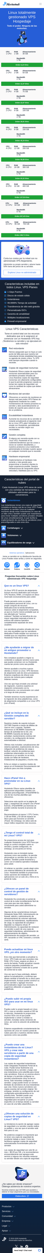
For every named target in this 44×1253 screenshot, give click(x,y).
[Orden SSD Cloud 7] (22, 178)
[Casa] (11, 4)
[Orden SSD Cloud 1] (22, 65)
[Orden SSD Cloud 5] (22, 140)
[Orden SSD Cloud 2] (22, 84)
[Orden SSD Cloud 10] (22, 235)
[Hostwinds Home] (4, 1239)
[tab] (17, 552)
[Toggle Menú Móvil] (40, 4)
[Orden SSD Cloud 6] (22, 159)
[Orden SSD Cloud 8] (22, 197)
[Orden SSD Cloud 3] (22, 103)
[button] (27, 1249)
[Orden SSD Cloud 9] (22, 216)
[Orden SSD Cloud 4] (22, 122)
